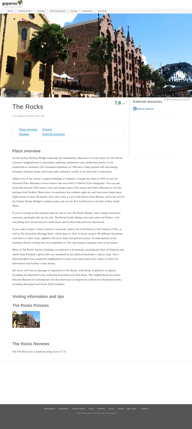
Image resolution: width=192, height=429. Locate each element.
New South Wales (58, 11)
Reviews (24, 134)
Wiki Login (131, 409)
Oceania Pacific (25, 11)
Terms (111, 409)
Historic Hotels (78, 409)
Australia (41, 11)
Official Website (145, 109)
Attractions (87, 11)
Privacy (121, 409)
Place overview (28, 129)
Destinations (49, 409)
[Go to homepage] (12, 4)
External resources (53, 134)
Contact (144, 409)
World (10, 11)
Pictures (47, 129)
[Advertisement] (156, 135)
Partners (101, 409)
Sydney (74, 11)
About (91, 409)
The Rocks (102, 11)
